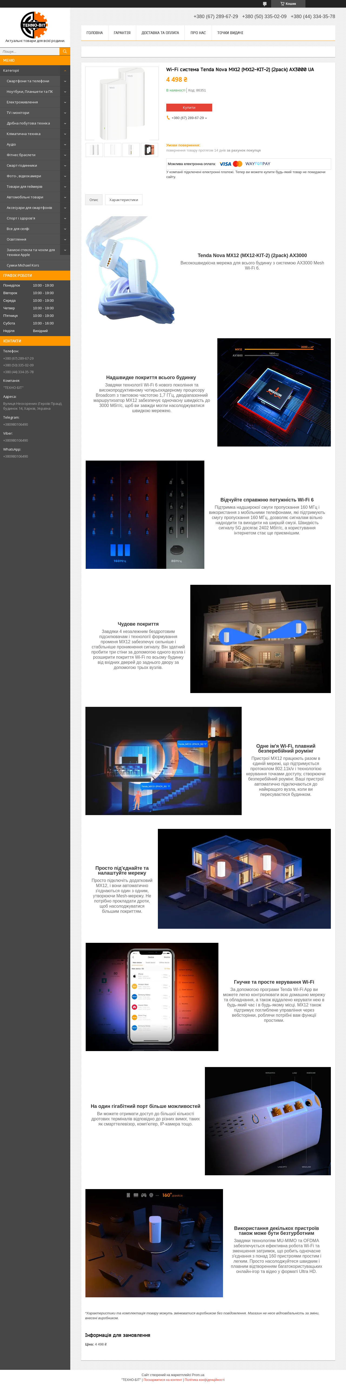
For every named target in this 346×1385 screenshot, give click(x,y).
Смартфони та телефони (28, 80)
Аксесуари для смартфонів (29, 207)
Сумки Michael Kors (23, 265)
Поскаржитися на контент (163, 1380)
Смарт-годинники (22, 165)
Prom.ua (198, 1375)
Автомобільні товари (25, 197)
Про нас (198, 33)
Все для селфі (18, 228)
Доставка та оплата (160, 33)
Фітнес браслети (21, 154)
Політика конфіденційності (205, 1380)
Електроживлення (22, 102)
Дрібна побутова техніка (28, 123)
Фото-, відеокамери (24, 175)
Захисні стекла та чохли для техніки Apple (31, 252)
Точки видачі (230, 33)
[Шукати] (64, 51)
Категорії (11, 70)
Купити (189, 107)
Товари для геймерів (24, 186)
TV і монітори (18, 112)
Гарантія (122, 33)
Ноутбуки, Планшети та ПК (30, 91)
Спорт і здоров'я (21, 218)
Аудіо (11, 144)
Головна (94, 33)
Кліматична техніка (24, 133)
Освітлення (16, 239)
